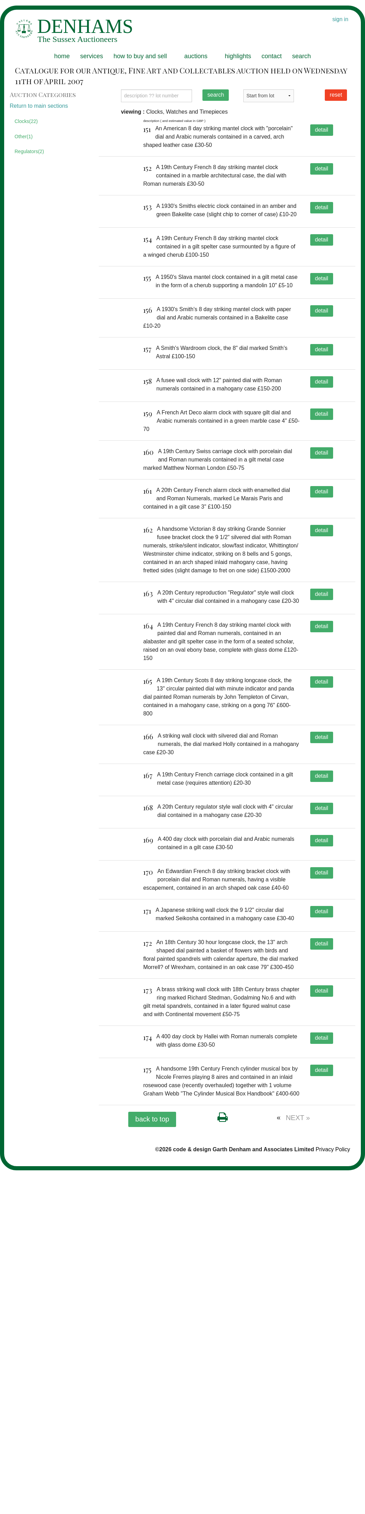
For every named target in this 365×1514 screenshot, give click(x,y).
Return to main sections (39, 106)
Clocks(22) (26, 121)
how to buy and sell (140, 56)
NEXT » (298, 1461)
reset (336, 95)
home (62, 56)
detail (321, 130)
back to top (152, 1462)
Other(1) (24, 136)
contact (272, 56)
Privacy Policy (332, 1493)
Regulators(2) (29, 151)
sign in (340, 19)
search (301, 56)
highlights (238, 56)
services (91, 56)
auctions (195, 56)
